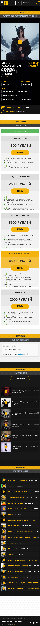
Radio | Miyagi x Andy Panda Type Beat (22, 537)
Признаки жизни (14, 526)
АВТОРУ (15, 107)
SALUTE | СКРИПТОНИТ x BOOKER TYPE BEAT (23, 560)
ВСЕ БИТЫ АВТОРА (20, 379)
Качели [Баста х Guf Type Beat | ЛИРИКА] (25, 435)
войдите (21, 354)
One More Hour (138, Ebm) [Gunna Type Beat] (24, 583)
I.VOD (19, 514)
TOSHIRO (28, 526)
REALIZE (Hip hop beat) (16, 503)
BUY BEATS (13, 618)
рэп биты (21, 13)
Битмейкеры (21, 618)
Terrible (11, 554)
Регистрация (27, 3)
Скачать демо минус (20, 131)
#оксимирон (22, 91)
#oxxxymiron (8, 91)
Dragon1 (35, 509)
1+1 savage (12, 543)
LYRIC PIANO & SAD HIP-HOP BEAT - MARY (21, 520)
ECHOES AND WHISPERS (15, 571)
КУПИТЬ (20, 152)
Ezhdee (30, 503)
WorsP (22, 543)
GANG (10, 486)
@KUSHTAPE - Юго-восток (17, 480)
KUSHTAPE (34, 480)
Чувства (11, 549)
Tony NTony (26, 577)
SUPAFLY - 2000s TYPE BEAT (17, 497)
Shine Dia (33, 497)
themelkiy (20, 486)
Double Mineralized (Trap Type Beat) (21, 531)
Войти (18, 3)
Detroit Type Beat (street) (18, 566)
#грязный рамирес (10, 99)
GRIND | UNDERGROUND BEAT (18, 492)
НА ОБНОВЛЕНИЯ (14, 111)
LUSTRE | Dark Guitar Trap (17, 509)
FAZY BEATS (7, 77)
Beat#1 (10, 514)
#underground (27, 99)
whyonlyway (23, 549)
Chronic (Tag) (13, 577)
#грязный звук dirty (10, 95)
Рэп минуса (6, 618)
